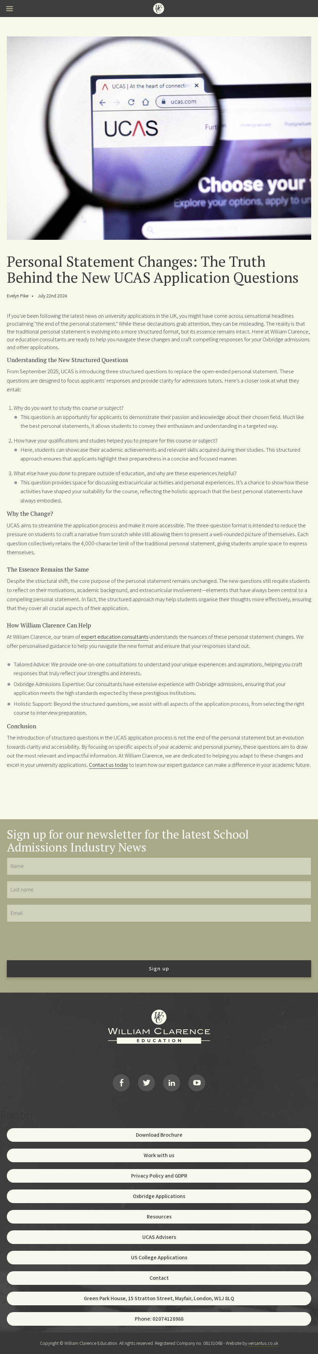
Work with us (159, 1155)
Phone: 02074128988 (159, 1318)
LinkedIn (171, 1082)
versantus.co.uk (263, 1343)
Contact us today (108, 764)
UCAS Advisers (159, 1237)
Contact (159, 1277)
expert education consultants (114, 636)
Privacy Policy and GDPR (159, 1175)
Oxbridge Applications (159, 1196)
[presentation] (58, 941)
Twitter (146, 1082)
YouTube (196, 1082)
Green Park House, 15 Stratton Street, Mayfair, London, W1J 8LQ (159, 1298)
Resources (159, 1216)
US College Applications (159, 1257)
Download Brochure (159, 1134)
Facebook (121, 1082)
